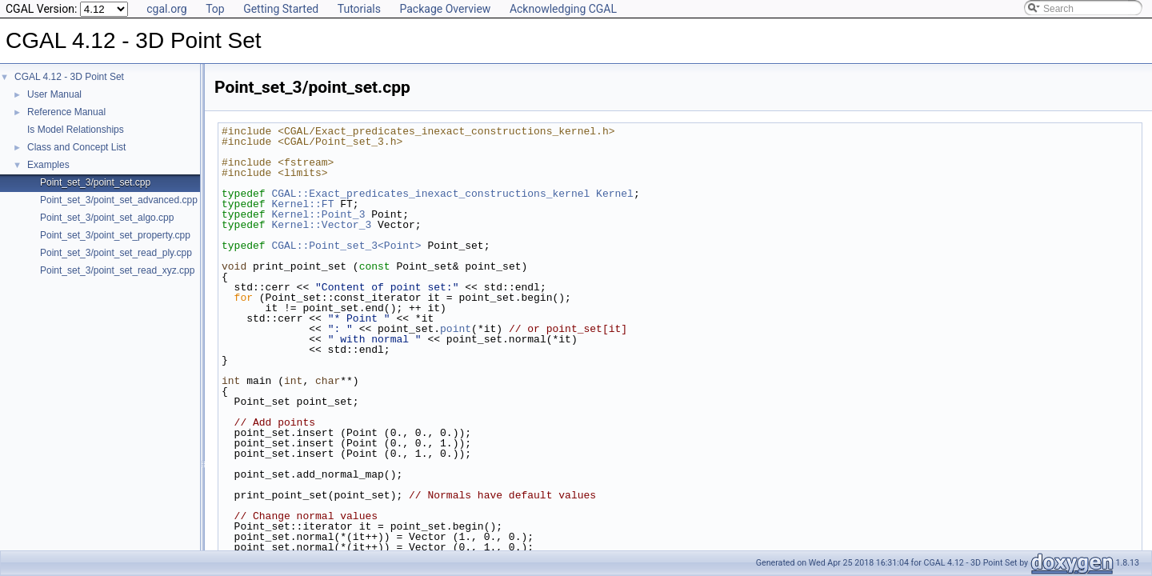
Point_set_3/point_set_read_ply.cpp (116, 252)
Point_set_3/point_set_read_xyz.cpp (117, 270)
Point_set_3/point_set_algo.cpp (107, 217)
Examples (48, 164)
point (455, 329)
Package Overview (444, 8)
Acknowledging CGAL (563, 8)
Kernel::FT (302, 204)
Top (215, 8)
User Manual (54, 94)
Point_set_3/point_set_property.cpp (115, 235)
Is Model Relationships (75, 129)
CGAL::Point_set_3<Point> (346, 245)
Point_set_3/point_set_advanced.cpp (119, 200)
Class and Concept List (76, 147)
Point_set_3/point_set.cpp (95, 182)
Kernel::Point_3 (318, 214)
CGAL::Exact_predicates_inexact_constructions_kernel (430, 193)
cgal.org (166, 8)
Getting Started (280, 8)
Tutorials (359, 8)
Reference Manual (66, 112)
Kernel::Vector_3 (321, 225)
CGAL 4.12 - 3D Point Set (69, 76)
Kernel (615, 193)
